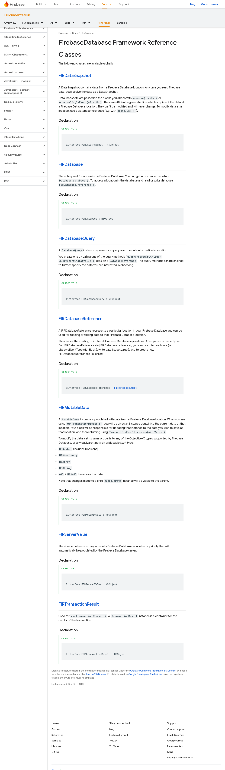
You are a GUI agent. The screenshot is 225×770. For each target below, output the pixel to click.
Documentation (17, 15)
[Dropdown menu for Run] (62, 4)
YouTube (114, 746)
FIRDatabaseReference (80, 318)
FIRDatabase (71, 164)
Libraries (56, 746)
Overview (10, 22)
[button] (21, 28)
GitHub (55, 751)
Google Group (175, 740)
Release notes (174, 746)
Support (124, 4)
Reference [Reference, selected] (104, 22)
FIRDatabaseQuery (77, 238)
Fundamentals (30, 22)
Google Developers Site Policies (145, 674)
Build (39, 4)
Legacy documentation (180, 757)
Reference (88, 33)
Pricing (91, 4)
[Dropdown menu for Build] (46, 4)
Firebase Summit (118, 735)
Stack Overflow (175, 735)
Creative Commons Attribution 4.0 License (153, 670)
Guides (56, 729)
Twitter (113, 740)
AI (51, 22)
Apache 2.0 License (96, 674)
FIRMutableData (74, 407)
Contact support (176, 729)
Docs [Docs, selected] (104, 4)
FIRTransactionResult (79, 604)
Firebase (63, 33)
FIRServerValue (73, 534)
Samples (122, 22)
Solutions (75, 4)
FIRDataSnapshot (75, 75)
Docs (75, 33)
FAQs (170, 751)
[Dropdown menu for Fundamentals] (43, 23)
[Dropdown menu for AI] (57, 23)
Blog (192, 4)
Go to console (209, 4)
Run (56, 4)
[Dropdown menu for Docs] (112, 4)
